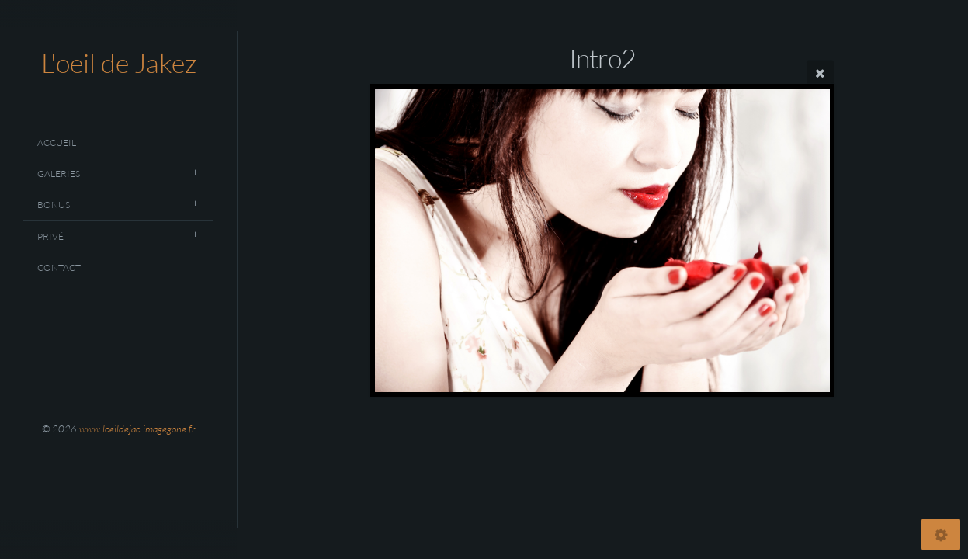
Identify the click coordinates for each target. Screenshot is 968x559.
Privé (50, 236)
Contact (59, 267)
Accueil (56, 142)
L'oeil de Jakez (118, 63)
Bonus (53, 204)
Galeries (58, 173)
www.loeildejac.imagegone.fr (137, 428)
